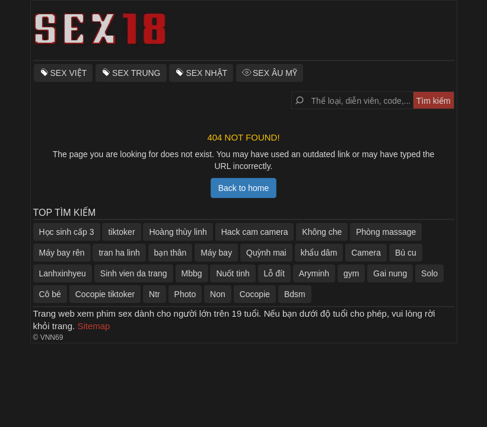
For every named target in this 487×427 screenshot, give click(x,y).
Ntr (154, 294)
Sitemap (93, 326)
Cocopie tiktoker (105, 294)
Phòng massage (386, 232)
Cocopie (255, 294)
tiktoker (121, 232)
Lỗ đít (274, 273)
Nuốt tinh (232, 273)
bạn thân (170, 252)
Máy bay (216, 252)
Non (217, 294)
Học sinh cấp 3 (66, 232)
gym (351, 273)
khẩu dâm (319, 252)
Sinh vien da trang (133, 273)
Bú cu (405, 252)
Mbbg (192, 273)
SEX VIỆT (68, 73)
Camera (366, 252)
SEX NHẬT (206, 73)
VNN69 (51, 337)
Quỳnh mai (266, 252)
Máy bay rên (62, 252)
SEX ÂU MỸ (275, 73)
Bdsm (294, 294)
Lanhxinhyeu (62, 273)
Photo (185, 294)
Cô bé (50, 294)
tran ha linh (118, 252)
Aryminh (314, 273)
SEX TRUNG (136, 73)
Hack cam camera (254, 232)
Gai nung (390, 273)
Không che (322, 232)
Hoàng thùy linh (177, 232)
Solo (429, 273)
